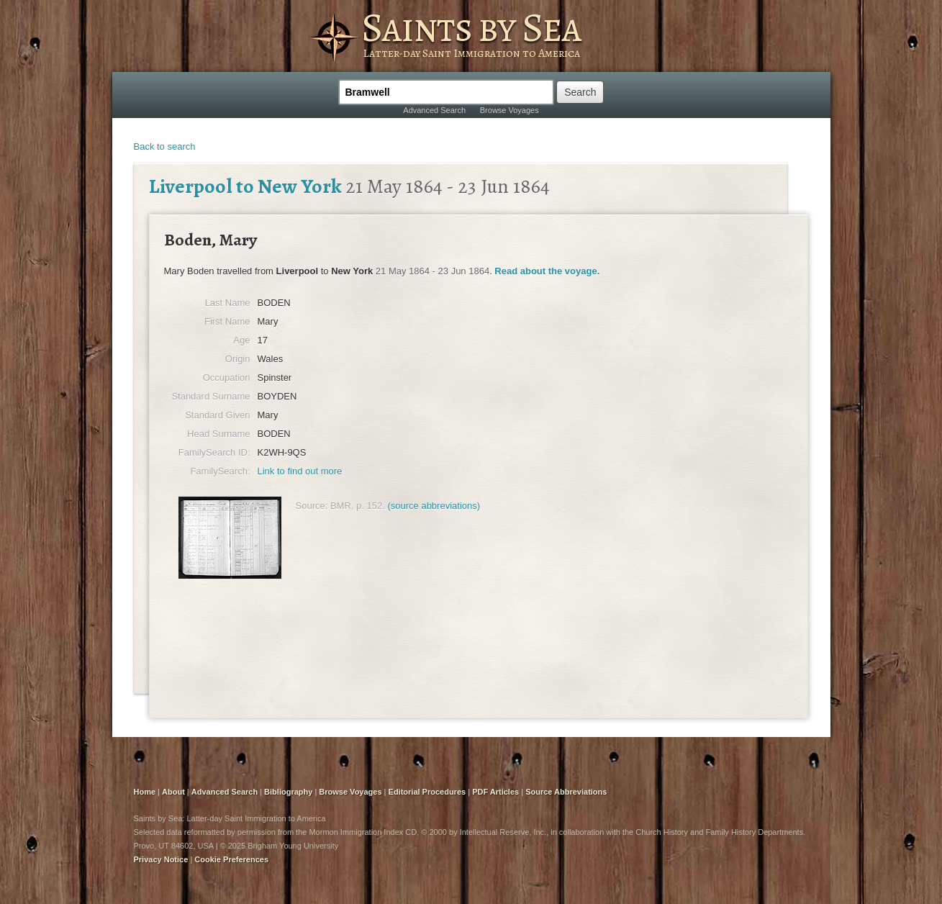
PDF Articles (495, 791)
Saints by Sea (471, 27)
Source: (312, 505)
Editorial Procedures (427, 791)
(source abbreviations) (433, 505)
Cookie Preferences (231, 859)
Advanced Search (434, 110)
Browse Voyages (509, 110)
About (173, 791)
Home (145, 791)
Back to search (165, 146)
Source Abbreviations (566, 791)
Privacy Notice (161, 859)
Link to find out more (300, 471)
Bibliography (288, 791)
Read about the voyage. (546, 271)
